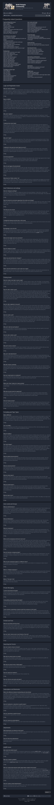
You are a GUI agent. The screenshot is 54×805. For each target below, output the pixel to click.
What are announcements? (9, 76)
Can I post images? (7, 74)
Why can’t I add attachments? (9, 60)
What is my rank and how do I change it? (11, 46)
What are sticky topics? (8, 78)
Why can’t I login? (7, 28)
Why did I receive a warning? (9, 61)
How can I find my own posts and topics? (35, 53)
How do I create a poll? (8, 55)
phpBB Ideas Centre (14, 762)
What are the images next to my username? (12, 44)
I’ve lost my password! (8, 30)
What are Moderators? (31, 24)
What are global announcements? (10, 75)
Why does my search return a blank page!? (35, 51)
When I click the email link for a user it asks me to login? (14, 48)
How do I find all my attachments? (33, 68)
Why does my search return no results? (34, 50)
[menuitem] (10, 13)
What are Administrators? (32, 23)
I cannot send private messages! (33, 36)
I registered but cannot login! (9, 27)
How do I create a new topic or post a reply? (12, 52)
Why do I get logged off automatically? (11, 31)
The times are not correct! (8, 40)
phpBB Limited (38, 751)
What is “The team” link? (32, 31)
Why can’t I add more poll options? (10, 57)
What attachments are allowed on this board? (36, 67)
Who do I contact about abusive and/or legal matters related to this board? (38, 75)
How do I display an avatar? (9, 45)
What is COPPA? (7, 24)
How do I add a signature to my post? (11, 54)
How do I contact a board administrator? (35, 77)
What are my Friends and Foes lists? (34, 43)
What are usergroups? (31, 25)
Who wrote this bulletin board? (33, 72)
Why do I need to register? (9, 23)
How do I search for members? (33, 52)
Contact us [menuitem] (30, 796)
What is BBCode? (7, 70)
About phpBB (45, 752)
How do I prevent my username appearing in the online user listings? (15, 39)
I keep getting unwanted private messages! (35, 37)
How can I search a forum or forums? (34, 49)
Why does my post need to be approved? (11, 65)
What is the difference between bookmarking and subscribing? (36, 59)
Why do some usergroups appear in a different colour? (37, 29)
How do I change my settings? (9, 37)
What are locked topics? (8, 79)
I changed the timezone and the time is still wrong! (13, 42)
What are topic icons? (8, 80)
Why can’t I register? (7, 25)
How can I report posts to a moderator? (11, 63)
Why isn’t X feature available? (33, 73)
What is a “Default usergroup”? (33, 30)
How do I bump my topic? (8, 66)
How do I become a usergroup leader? (34, 28)
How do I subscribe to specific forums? (34, 61)
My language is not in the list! (9, 43)
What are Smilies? (7, 73)
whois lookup (45, 770)
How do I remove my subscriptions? (34, 62)
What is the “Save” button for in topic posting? (12, 64)
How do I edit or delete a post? (9, 53)
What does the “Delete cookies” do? (10, 33)
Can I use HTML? (7, 72)
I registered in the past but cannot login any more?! (13, 29)
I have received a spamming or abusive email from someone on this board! (38, 39)
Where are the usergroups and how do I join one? (36, 27)
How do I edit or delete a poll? (9, 58)
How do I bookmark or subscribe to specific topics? (37, 60)
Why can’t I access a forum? (9, 59)
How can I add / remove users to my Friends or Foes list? (38, 45)
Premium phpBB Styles (31, 800)
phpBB (37, 232)
